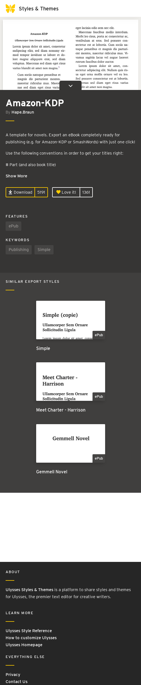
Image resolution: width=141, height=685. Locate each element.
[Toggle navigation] (129, 8)
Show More (16, 175)
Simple (44, 249)
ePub (13, 226)
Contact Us (16, 681)
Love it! (66, 192)
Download (20, 192)
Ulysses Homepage (24, 644)
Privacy (13, 674)
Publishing (19, 249)
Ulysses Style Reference (29, 630)
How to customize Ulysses (31, 637)
